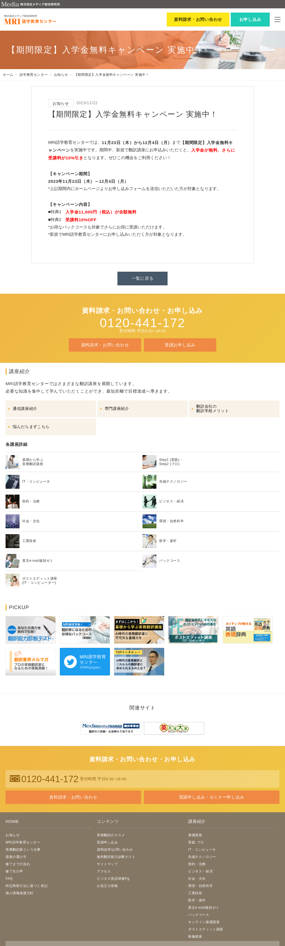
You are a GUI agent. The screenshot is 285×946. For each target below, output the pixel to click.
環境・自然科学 (200, 886)
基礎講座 (195, 835)
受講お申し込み (180, 344)
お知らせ (12, 835)
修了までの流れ (18, 864)
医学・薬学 (197, 900)
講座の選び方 (16, 857)
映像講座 (195, 936)
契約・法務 (197, 864)
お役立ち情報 (107, 886)
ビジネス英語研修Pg (113, 879)
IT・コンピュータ (202, 850)
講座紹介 (197, 821)
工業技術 (195, 893)
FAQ (9, 879)
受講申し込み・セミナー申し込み (211, 797)
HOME (12, 821)
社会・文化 (197, 879)
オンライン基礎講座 (204, 922)
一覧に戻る (143, 278)
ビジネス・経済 (200, 871)
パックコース (198, 915)
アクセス (104, 871)
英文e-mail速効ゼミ (203, 907)
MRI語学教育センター (23, 842)
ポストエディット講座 (205, 929)
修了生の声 (14, 871)
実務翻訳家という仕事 (23, 850)
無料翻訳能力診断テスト (116, 857)
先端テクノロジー (202, 857)
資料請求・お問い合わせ (105, 344)
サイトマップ (107, 864)
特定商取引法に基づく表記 (27, 886)
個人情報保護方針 (20, 893)
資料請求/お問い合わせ (115, 850)
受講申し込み (107, 842)
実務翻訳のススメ (111, 835)
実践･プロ (196, 842)
